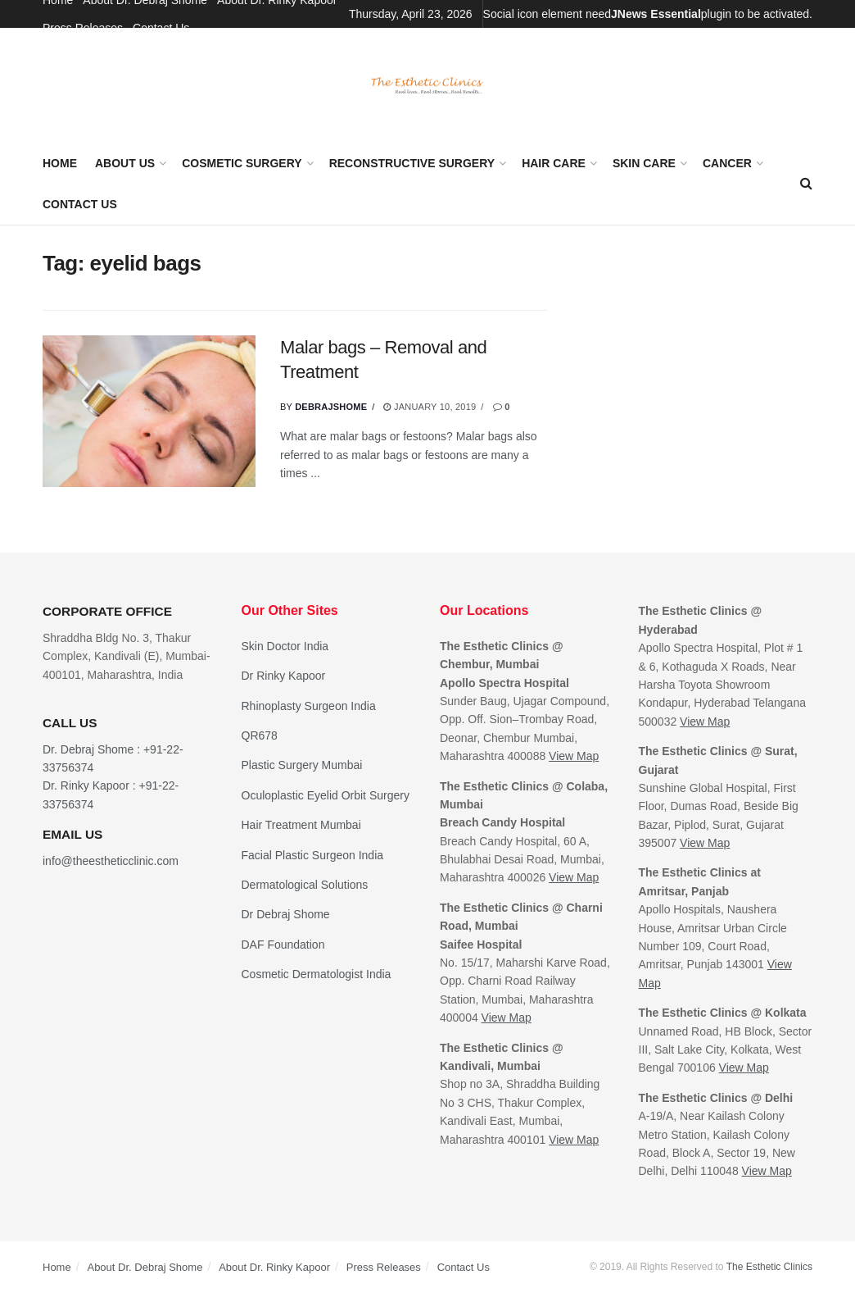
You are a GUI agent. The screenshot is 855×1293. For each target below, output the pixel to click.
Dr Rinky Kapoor (284, 675)
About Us (125, 163)
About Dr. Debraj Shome (144, 1267)
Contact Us (161, 27)
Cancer (727, 163)
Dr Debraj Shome (286, 914)
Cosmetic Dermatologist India (316, 974)
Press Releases (83, 27)
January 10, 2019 (429, 407)
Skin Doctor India (285, 646)
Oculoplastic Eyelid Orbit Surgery (325, 795)
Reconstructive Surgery (412, 163)
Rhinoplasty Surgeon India (309, 706)
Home (60, 163)
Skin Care (644, 163)
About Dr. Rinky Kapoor (274, 1267)
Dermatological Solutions (305, 884)
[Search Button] (806, 183)
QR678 (260, 735)
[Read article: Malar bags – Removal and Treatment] (149, 411)
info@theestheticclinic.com (111, 860)
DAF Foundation (283, 944)
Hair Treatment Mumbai (301, 824)
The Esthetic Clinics (769, 1267)
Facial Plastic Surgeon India (313, 855)
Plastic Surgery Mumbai (302, 765)
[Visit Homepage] (427, 85)
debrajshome (331, 407)
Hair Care (554, 163)
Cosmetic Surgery (242, 163)
